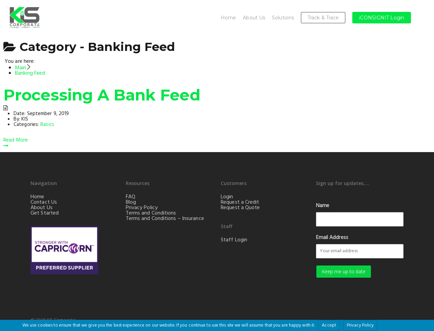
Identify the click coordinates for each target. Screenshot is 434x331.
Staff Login (234, 240)
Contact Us (44, 202)
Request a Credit (240, 202)
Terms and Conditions (151, 213)
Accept (329, 325)
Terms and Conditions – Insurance (165, 218)
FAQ (130, 197)
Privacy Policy (142, 207)
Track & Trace (323, 17)
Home (228, 17)
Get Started (45, 213)
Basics (47, 125)
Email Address (332, 237)
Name (322, 205)
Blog (131, 202)
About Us (254, 17)
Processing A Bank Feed (101, 95)
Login (227, 197)
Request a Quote (240, 207)
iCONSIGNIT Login (381, 17)
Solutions (283, 17)
